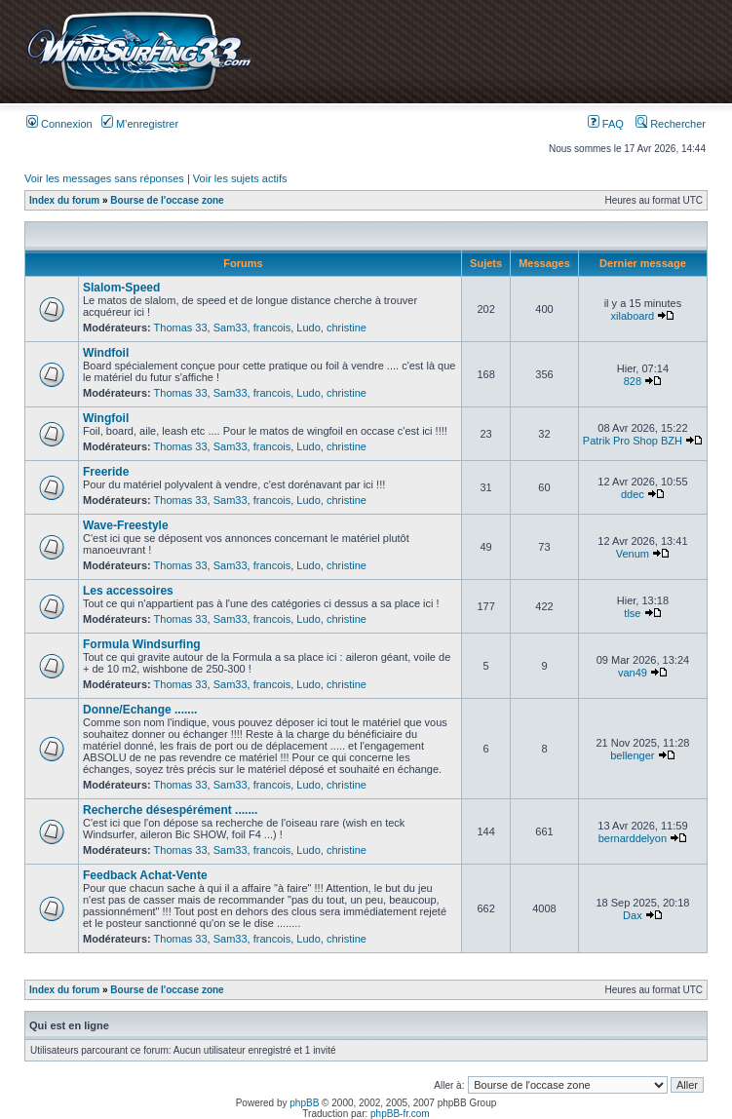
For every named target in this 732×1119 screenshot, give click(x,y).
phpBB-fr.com (400, 1113)
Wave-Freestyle (126, 525)
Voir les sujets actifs (240, 178)
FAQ (606, 124)
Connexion (59, 124)
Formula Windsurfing (142, 644)
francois (272, 327)
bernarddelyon (632, 838)
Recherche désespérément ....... (170, 810)
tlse (632, 613)
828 (632, 381)
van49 (632, 672)
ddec (632, 494)
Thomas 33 (181, 327)
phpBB (304, 1103)
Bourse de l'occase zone (166, 200)
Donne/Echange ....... (140, 709)
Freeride (106, 472)
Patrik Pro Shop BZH (632, 440)
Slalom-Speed (121, 287)
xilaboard (633, 316)
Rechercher (671, 124)
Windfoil (106, 353)
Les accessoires (128, 591)
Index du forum (64, 200)
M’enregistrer (139, 124)
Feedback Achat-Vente (145, 875)
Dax (632, 915)
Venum (632, 554)
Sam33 (230, 327)
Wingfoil (106, 418)
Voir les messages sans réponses (104, 178)
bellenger (632, 755)
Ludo (308, 327)
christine (346, 327)
